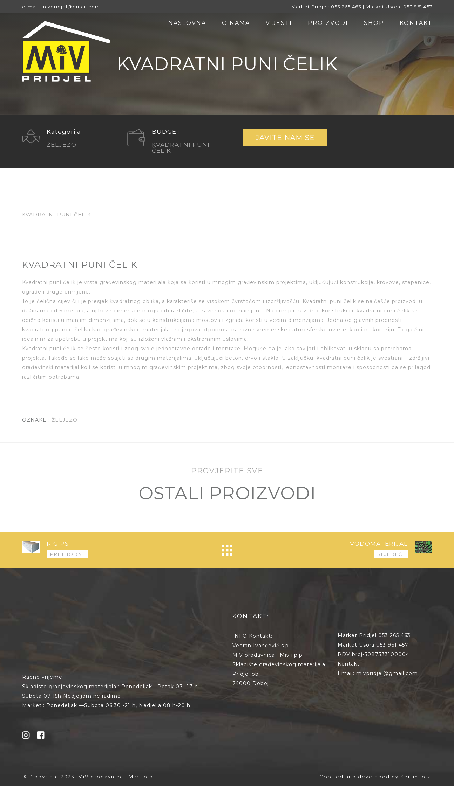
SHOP (374, 23)
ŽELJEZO (64, 420)
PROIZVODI (328, 23)
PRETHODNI (67, 554)
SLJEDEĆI (390, 554)
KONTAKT (416, 23)
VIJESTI (279, 23)
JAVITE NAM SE (285, 137)
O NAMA (236, 23)
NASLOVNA (187, 23)
